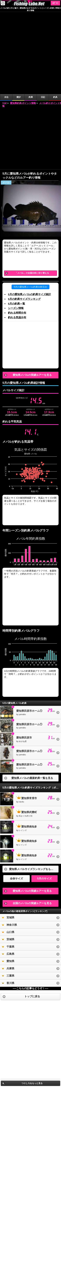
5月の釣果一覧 (16, 221)
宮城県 (8, 835)
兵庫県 (8, 886)
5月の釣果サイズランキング (24, 216)
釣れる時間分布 (17, 230)
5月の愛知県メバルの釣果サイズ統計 (29, 212)
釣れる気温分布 (17, 235)
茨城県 (8, 857)
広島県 (8, 871)
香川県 (8, 900)
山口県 (8, 849)
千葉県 (8, 864)
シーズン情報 (16, 225)
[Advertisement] (30, 56)
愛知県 (8, 878)
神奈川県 (9, 842)
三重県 (8, 893)
